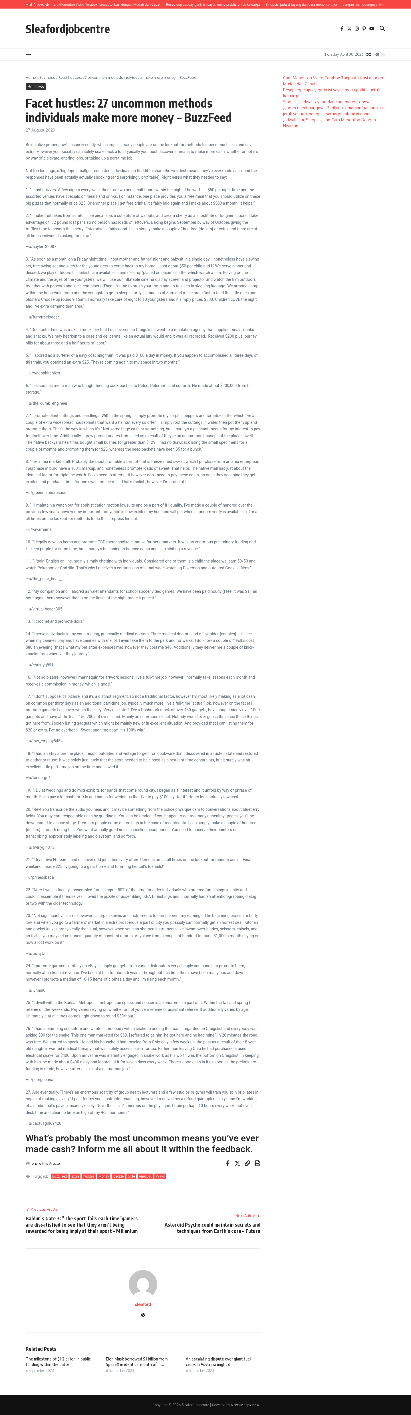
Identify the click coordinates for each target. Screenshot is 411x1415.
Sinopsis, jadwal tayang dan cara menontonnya (326, 101)
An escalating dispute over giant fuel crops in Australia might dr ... (218, 1361)
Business (47, 77)
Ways (160, 1176)
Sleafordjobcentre (68, 28)
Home (31, 77)
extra (75, 1176)
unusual (145, 1176)
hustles (88, 1176)
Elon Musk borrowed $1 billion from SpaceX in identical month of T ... (137, 1361)
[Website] (143, 1315)
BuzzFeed (59, 1176)
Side (131, 1176)
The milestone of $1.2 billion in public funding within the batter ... (58, 1361)
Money (103, 1176)
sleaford (143, 1304)
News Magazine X (245, 1405)
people (118, 1176)
